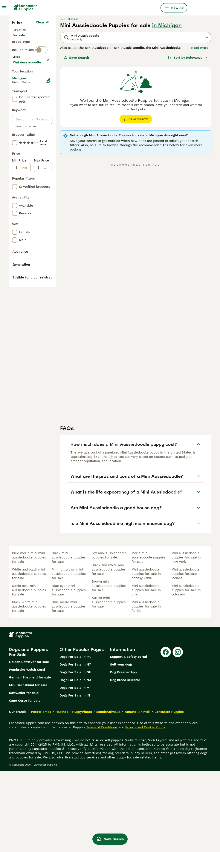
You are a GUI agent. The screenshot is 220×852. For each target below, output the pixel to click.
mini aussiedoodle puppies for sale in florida (146, 687)
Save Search (76, 58)
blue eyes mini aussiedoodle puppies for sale (69, 671)
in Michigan (167, 25)
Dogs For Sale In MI (75, 768)
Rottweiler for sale (24, 774)
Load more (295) (36, 174)
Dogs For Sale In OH (75, 753)
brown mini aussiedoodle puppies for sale (109, 666)
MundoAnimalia (108, 793)
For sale (22, 40)
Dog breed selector (125, 761)
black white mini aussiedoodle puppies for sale (29, 687)
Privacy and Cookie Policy (145, 808)
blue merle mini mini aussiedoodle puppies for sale (29, 638)
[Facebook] (165, 733)
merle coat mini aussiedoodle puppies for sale (29, 671)
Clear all (42, 22)
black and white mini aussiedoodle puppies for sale (109, 650)
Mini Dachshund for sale (28, 766)
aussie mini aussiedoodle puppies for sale (109, 683)
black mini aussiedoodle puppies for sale (69, 638)
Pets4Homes (41, 793)
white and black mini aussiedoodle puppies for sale (29, 654)
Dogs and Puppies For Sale (28, 733)
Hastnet (61, 793)
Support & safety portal (128, 738)
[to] (46, 279)
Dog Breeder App (123, 753)
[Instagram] (178, 733)
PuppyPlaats (82, 793)
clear (45, 75)
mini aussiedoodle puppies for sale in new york (186, 638)
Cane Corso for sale (24, 781)
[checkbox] (14, 95)
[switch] (41, 66)
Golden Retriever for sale (29, 743)
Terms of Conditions (102, 808)
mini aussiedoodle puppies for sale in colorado (186, 671)
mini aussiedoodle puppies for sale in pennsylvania (146, 654)
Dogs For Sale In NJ (75, 761)
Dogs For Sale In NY (75, 745)
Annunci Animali (137, 793)
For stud (22, 50)
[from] (24, 279)
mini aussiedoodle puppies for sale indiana (185, 654)
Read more (199, 48)
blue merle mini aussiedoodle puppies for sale (69, 687)
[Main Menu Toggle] (4, 7)
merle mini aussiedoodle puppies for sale (148, 638)
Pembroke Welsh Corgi (27, 750)
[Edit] (48, 192)
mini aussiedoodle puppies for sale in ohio (146, 671)
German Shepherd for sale (30, 758)
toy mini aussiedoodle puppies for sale (109, 636)
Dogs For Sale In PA (75, 738)
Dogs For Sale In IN (75, 776)
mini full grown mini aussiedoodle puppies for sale (69, 654)
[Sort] (187, 57)
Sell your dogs (121, 745)
